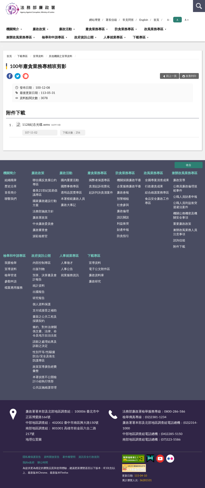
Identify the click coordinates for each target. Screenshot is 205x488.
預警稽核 (123, 198)
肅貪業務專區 (95, 29)
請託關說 (123, 217)
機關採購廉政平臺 (129, 180)
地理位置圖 (34, 439)
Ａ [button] (177, 19)
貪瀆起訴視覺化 (99, 186)
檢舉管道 (11, 275)
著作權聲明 (68, 456)
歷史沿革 (11, 186)
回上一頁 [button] (171, 75)
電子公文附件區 (99, 269)
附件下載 (179, 246)
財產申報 (123, 229)
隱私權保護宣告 (32, 456)
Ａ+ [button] (186, 19)
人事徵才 (67, 262)
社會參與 (123, 205)
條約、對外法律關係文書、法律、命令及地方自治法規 (45, 331)
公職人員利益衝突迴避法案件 (185, 205)
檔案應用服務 (14, 287)
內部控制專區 (42, 262)
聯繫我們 (11, 198)
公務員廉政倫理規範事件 (185, 188)
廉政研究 (95, 281)
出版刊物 (39, 269)
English (143, 19)
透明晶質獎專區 (71, 192)
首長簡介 (11, 192)
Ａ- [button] (168, 19)
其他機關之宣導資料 (60, 56)
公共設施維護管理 (45, 387)
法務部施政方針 (43, 211)
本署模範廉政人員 (73, 198)
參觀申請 (11, 281)
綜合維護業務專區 (157, 192)
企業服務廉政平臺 (129, 186)
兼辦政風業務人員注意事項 (185, 232)
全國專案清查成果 (157, 180)
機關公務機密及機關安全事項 (185, 215)
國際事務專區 (70, 186)
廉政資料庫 (96, 275)
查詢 (199, 6)
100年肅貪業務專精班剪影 (38, 66)
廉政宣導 (179, 180)
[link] (10, 76)
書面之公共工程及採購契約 (45, 318)
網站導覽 (94, 19)
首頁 (156, 19)
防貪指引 (123, 236)
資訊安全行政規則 (88, 456)
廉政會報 (123, 192)
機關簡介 (12, 29)
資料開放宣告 (51, 456)
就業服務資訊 (70, 275)
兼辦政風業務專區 (19, 37)
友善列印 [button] (191, 75)
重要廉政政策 (182, 223)
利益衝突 (123, 223)
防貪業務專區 (124, 29)
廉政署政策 (40, 217)
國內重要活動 (70, 180)
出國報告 (39, 291)
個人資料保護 (42, 304)
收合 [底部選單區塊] (188, 165)
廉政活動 (65, 29)
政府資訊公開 (83, 37)
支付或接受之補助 (45, 310)
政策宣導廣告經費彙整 (45, 369)
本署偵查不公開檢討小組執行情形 (45, 379)
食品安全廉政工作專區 (157, 201)
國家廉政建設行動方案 (45, 203)
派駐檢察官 (40, 236)
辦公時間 (42, 462)
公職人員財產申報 (185, 196)
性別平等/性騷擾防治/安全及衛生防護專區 (44, 356)
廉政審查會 (40, 230)
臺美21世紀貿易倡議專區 (45, 192)
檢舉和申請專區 (53, 37)
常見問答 (128, 19)
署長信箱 (111, 19)
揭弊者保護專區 (99, 180)
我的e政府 (28, 462)
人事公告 (67, 269)
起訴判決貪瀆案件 (101, 192)
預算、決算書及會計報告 (45, 277)
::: (3, 3)
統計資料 (39, 285)
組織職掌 (11, 180)
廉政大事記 (68, 205)
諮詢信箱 (179, 240)
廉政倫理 (123, 211)
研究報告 (39, 298)
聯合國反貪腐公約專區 (45, 182)
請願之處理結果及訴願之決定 (45, 343)
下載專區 (139, 37)
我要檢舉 (11, 262)
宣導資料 (38, 56)
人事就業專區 (113, 37)
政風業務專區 (153, 29)
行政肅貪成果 (154, 186)
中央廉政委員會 (43, 223)
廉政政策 (39, 29)
